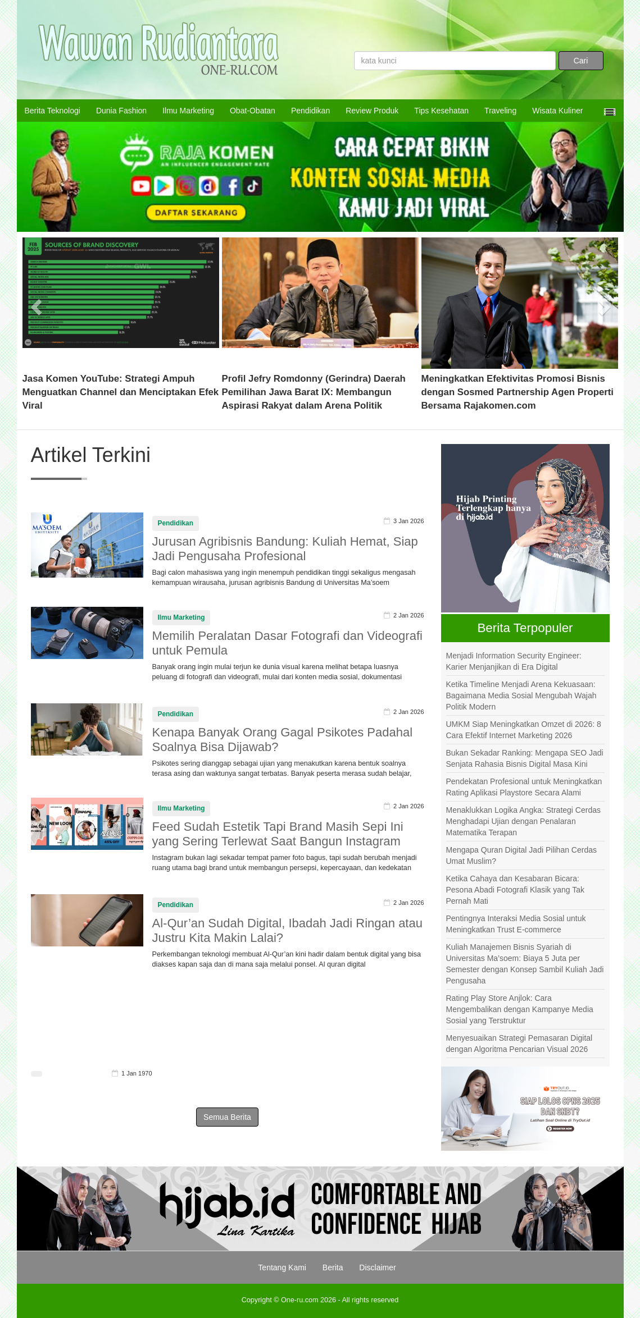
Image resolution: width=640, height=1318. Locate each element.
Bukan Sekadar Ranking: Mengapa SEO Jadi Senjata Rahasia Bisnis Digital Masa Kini (524, 758)
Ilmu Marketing (188, 110)
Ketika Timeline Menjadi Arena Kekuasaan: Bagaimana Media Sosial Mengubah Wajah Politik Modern (521, 695)
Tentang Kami (282, 1267)
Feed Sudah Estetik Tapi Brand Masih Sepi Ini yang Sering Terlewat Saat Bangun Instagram (277, 834)
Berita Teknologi (52, 110)
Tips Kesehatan (441, 110)
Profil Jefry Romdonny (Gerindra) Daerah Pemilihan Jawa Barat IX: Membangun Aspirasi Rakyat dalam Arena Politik (314, 392)
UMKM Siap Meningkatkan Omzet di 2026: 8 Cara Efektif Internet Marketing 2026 (523, 730)
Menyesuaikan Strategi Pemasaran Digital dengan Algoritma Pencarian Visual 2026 (519, 1043)
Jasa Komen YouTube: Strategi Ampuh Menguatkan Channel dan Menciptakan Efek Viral (120, 392)
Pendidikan (310, 110)
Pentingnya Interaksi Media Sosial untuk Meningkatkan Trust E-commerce (516, 924)
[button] (37, 303)
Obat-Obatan (252, 110)
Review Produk (372, 110)
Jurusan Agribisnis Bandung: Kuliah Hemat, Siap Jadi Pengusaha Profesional (285, 548)
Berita (333, 1267)
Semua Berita (227, 1117)
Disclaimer (377, 1267)
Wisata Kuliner (557, 110)
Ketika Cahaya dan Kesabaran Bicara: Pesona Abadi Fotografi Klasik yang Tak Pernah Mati (515, 889)
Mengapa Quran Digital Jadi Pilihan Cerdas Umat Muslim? (521, 855)
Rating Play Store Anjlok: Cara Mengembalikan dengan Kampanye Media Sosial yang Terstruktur (519, 1009)
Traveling (500, 110)
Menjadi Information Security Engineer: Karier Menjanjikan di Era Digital (514, 661)
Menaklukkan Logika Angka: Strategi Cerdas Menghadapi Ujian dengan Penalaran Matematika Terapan (523, 821)
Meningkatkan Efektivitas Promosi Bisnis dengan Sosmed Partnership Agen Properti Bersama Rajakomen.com (517, 392)
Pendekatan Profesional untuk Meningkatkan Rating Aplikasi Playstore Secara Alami (524, 787)
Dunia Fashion (121, 110)
